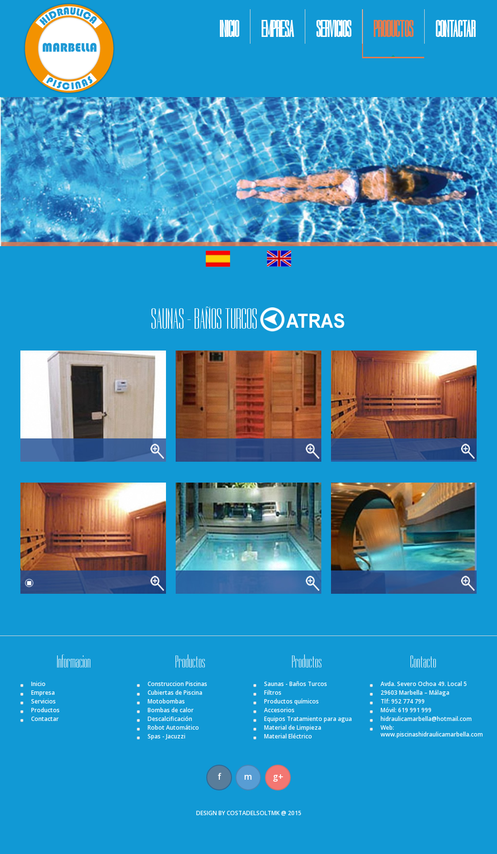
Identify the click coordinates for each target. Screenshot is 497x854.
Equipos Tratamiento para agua (308, 719)
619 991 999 (414, 710)
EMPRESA (277, 29)
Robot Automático (173, 727)
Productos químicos (291, 701)
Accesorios (279, 710)
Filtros (273, 692)
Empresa (43, 692)
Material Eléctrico (288, 736)
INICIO (229, 29)
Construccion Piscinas (177, 684)
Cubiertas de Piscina (175, 692)
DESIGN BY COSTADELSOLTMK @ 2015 (248, 813)
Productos (45, 710)
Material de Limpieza (292, 727)
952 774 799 (408, 701)
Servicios (43, 701)
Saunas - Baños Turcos (295, 684)
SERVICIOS (333, 29)
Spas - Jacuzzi (166, 736)
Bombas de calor (171, 710)
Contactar (45, 719)
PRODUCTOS (393, 29)
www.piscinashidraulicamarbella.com (432, 734)
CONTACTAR (455, 29)
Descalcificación (170, 719)
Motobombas (166, 701)
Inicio (38, 684)
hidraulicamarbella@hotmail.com (426, 719)
